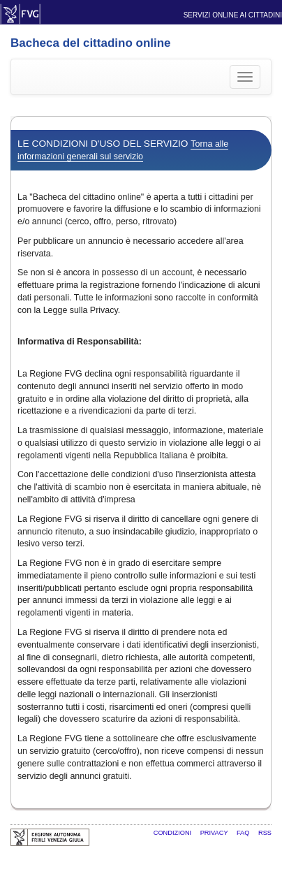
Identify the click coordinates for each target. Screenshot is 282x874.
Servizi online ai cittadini (233, 15)
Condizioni (173, 832)
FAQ (244, 832)
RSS (265, 832)
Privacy (215, 832)
